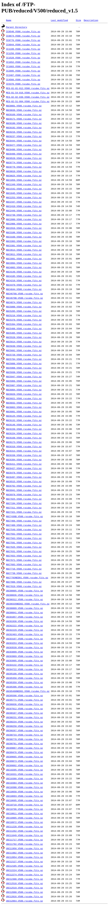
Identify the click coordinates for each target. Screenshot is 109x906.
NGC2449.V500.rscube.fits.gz (24, 210)
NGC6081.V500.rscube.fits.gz (24, 411)
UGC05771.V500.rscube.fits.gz (24, 699)
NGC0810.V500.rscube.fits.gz (24, 171)
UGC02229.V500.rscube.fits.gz (24, 629)
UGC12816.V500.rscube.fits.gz (24, 896)
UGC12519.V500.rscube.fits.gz (24, 887)
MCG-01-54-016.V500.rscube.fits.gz (27, 92)
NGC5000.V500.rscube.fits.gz (24, 306)
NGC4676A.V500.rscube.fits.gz (24, 293)
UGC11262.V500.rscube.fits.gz (24, 830)
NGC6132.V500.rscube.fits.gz (24, 420)
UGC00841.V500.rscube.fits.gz (24, 612)
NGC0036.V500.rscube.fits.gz (24, 110)
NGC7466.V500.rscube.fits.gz (24, 520)
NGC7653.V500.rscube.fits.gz (24, 555)
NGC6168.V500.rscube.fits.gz (24, 437)
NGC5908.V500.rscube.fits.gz (24, 367)
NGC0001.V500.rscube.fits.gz (24, 105)
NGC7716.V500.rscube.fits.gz (24, 568)
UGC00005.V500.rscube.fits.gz (24, 590)
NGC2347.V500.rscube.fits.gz (24, 201)
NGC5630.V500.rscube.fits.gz (24, 345)
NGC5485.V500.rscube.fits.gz (24, 332)
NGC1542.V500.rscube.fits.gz (24, 188)
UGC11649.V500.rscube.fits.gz (24, 835)
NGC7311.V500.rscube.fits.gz (24, 507)
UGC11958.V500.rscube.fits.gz (24, 848)
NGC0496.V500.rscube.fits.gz (24, 149)
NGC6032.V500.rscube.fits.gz (24, 402)
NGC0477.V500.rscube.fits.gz (24, 145)
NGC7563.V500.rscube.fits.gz (24, 538)
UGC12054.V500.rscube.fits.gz (24, 857)
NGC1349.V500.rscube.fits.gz (24, 184)
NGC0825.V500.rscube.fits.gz (24, 175)
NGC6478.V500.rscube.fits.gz (24, 472)
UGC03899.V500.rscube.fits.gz (24, 651)
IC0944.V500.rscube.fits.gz (23, 44)
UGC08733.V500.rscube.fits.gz (24, 734)
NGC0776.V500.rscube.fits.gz (24, 166)
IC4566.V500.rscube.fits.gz (23, 79)
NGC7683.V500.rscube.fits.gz (24, 564)
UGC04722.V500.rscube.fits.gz (24, 669)
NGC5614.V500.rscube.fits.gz (24, 341)
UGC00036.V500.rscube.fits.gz (24, 594)
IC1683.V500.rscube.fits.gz (23, 66)
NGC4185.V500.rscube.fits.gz (24, 276)
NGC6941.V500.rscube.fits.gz (24, 490)
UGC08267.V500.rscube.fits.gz (24, 730)
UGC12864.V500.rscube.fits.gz (24, 900)
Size (78, 20)
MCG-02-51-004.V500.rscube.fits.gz (27, 101)
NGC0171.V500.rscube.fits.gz (24, 118)
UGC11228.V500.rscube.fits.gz (24, 826)
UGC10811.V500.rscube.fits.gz (24, 813)
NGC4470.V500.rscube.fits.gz (24, 284)
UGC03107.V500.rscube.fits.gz (24, 638)
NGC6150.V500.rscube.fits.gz (24, 428)
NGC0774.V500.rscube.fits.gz (24, 162)
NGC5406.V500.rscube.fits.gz (24, 328)
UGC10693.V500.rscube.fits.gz (24, 795)
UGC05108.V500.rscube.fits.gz (24, 673)
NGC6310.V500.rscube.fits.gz (24, 446)
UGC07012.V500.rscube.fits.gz (24, 708)
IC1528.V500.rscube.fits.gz (23, 57)
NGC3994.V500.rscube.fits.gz (24, 262)
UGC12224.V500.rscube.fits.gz (24, 870)
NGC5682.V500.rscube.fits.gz (24, 350)
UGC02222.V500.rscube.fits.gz (24, 625)
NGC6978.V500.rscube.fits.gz (24, 494)
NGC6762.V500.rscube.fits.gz (24, 485)
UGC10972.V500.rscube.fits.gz (24, 822)
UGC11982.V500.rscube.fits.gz (24, 852)
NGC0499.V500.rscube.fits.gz (24, 153)
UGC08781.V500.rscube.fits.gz (24, 743)
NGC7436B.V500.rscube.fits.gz (24, 516)
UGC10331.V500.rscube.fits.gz (24, 774)
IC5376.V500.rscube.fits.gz (23, 83)
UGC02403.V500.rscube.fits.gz (24, 634)
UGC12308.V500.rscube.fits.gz (24, 878)
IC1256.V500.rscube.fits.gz (23, 53)
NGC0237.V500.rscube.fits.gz (24, 136)
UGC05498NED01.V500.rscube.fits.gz (27, 691)
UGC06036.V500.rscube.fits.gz (24, 704)
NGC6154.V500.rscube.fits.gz (24, 433)
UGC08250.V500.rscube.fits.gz (24, 726)
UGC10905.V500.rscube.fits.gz (24, 817)
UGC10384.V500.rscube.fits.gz (24, 782)
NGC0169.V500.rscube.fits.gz (24, 114)
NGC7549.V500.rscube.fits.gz (24, 529)
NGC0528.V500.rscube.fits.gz (24, 158)
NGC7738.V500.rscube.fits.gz (24, 573)
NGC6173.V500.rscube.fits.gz (24, 442)
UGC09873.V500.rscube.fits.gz (24, 761)
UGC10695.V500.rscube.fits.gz (24, 800)
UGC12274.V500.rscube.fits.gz (24, 874)
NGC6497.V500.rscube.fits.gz (24, 477)
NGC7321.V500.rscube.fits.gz (24, 511)
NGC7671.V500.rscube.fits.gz (24, 560)
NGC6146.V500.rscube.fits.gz (24, 424)
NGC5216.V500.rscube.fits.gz (24, 315)
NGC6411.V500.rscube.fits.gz (24, 463)
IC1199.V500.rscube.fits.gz (23, 48)
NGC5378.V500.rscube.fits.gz (24, 319)
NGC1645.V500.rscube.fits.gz (24, 193)
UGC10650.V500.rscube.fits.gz (24, 791)
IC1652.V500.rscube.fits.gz (23, 62)
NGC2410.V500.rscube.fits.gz (24, 206)
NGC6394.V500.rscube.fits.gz (24, 459)
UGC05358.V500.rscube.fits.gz (24, 678)
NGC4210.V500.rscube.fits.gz (24, 280)
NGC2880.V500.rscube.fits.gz (24, 219)
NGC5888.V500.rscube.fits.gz (24, 363)
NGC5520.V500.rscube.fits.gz (24, 337)
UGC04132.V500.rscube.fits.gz (24, 664)
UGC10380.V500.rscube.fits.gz (24, 778)
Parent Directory (16, 27)
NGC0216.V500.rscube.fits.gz (24, 131)
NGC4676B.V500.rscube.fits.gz (24, 297)
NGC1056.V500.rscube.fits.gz (24, 179)
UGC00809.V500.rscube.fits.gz (24, 608)
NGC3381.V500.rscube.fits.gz (24, 245)
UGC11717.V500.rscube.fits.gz (24, 839)
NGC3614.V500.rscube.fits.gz (24, 249)
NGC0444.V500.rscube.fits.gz (24, 140)
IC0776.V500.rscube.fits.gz (23, 40)
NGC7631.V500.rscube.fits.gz (24, 551)
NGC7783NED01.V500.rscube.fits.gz (27, 577)
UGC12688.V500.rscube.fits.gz (24, 892)
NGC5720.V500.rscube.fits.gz (24, 354)
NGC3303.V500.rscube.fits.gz (24, 241)
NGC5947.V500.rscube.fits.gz (24, 376)
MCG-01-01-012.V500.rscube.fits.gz (27, 88)
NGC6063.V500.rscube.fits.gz (24, 407)
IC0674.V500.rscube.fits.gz (23, 35)
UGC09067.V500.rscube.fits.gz (24, 747)
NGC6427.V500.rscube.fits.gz (24, 468)
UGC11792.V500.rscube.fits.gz (24, 844)
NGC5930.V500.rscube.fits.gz (24, 372)
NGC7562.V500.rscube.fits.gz (24, 533)
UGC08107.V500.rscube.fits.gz (24, 712)
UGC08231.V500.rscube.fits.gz (24, 717)
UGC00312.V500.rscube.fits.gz (24, 599)
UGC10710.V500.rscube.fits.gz (24, 804)
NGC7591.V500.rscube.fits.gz (24, 542)
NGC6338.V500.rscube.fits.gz (24, 455)
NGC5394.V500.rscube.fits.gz (24, 324)
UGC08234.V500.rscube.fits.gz (24, 721)
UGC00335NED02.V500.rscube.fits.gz (27, 603)
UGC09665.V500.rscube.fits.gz (24, 756)
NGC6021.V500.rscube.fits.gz (24, 398)
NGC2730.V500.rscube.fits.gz (24, 214)
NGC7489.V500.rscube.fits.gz (24, 525)
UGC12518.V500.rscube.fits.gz (24, 883)
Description (91, 20)
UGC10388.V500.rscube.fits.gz (24, 787)
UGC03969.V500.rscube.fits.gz (24, 656)
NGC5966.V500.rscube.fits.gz (24, 380)
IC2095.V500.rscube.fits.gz (23, 70)
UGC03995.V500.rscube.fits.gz (24, 660)
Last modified (59, 20)
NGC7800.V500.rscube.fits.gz (24, 581)
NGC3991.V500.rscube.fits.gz (24, 258)
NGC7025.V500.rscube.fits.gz (24, 498)
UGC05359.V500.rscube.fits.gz (24, 682)
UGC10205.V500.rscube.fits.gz (24, 769)
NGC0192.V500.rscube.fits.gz (24, 127)
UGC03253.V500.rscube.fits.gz (24, 643)
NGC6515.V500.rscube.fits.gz (24, 481)
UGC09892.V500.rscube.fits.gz (24, 765)
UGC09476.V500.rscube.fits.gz (24, 752)
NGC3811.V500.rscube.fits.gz (24, 254)
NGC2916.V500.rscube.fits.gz (24, 228)
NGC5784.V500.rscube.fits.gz (24, 359)
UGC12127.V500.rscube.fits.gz (24, 861)
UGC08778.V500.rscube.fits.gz (24, 739)
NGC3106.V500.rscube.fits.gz (24, 232)
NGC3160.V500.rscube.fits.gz (24, 236)
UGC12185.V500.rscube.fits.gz (24, 865)
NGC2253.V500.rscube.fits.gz (24, 197)
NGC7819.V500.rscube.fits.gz (24, 586)
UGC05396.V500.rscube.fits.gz (24, 686)
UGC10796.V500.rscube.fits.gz (24, 809)
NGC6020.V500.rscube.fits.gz (24, 394)
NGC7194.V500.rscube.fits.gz (24, 503)
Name (8, 20)
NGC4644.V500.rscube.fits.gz (24, 289)
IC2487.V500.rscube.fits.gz (23, 75)
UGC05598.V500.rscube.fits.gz (24, 695)
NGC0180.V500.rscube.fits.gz (24, 123)
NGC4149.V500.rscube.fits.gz (24, 271)
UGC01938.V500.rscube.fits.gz (24, 621)
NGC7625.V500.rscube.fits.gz (24, 546)
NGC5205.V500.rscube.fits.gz (24, 311)
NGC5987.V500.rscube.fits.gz (24, 385)
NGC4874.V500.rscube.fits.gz (24, 302)
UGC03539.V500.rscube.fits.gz (24, 647)
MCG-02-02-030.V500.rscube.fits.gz (27, 96)
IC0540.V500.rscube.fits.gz (23, 31)
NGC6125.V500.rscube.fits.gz (24, 415)
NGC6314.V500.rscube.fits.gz (24, 450)
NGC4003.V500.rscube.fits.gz (24, 267)
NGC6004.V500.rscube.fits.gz (24, 389)
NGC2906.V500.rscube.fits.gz (24, 223)
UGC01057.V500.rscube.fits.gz (24, 616)
